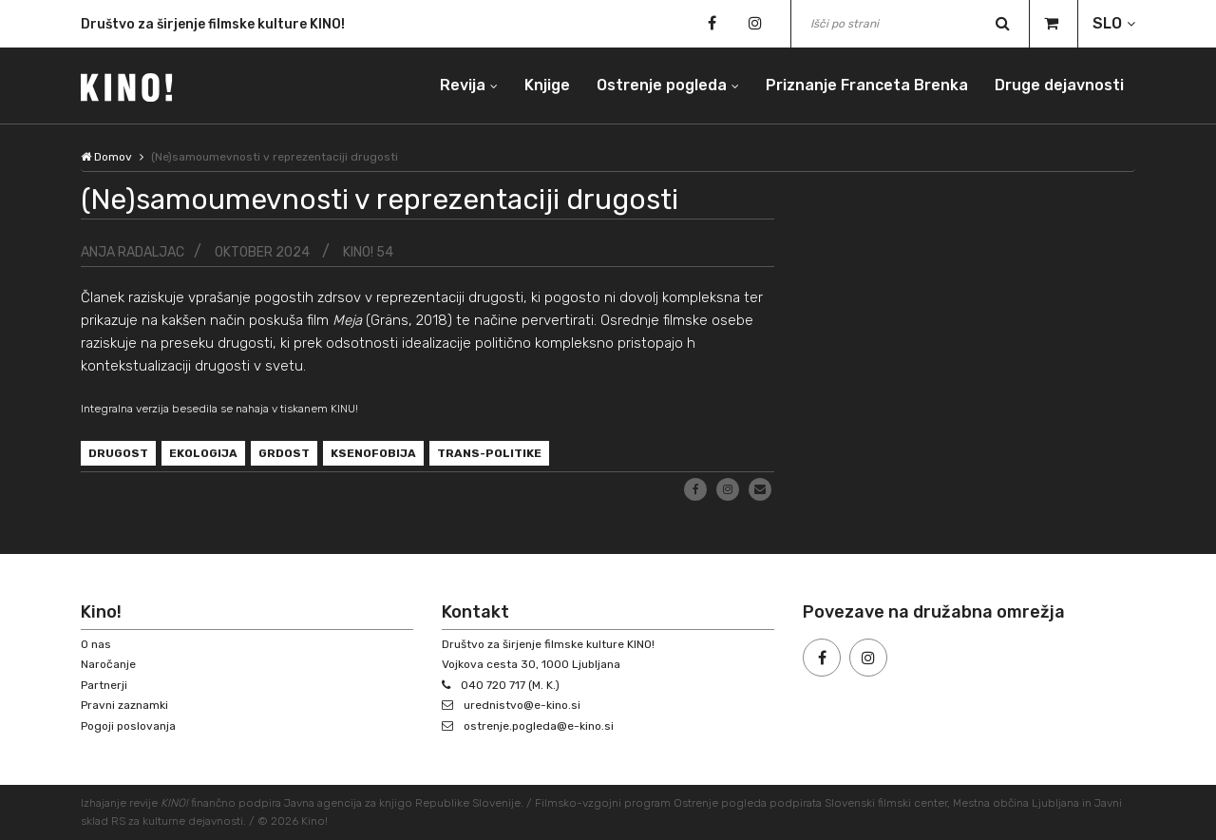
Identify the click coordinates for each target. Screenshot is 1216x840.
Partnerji (104, 685)
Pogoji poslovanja (128, 726)
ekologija (203, 453)
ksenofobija (373, 453)
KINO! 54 (368, 252)
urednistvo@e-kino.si (522, 705)
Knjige (547, 85)
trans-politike (489, 453)
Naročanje (108, 664)
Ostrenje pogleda (662, 85)
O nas (96, 644)
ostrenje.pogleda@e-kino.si (539, 726)
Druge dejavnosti (1059, 85)
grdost (284, 453)
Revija (462, 85)
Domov (106, 156)
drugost (118, 453)
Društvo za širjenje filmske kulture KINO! (213, 27)
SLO (1107, 23)
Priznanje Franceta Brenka (867, 85)
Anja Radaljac (132, 252)
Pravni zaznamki (124, 705)
